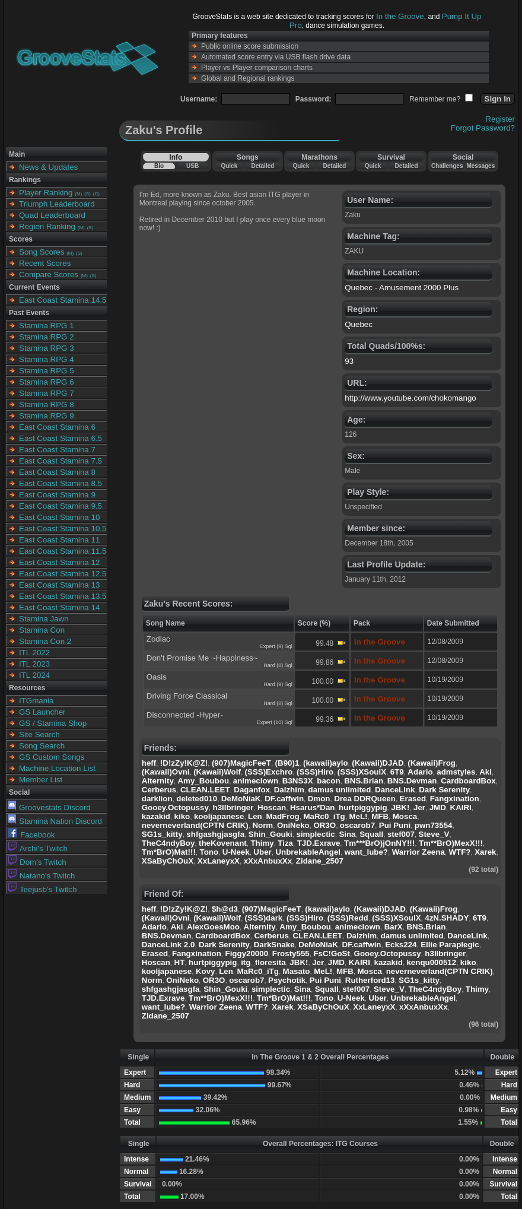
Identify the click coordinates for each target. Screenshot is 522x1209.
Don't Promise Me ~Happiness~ (202, 657)
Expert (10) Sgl (274, 722)
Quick (229, 166)
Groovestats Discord (49, 807)
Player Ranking (45, 192)
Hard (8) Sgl (277, 665)
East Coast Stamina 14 (59, 607)
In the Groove (400, 16)
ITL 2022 (34, 652)
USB (192, 166)
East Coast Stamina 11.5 (62, 551)
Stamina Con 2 (45, 641)
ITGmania (36, 700)
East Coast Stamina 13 (59, 584)
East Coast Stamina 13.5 (62, 596)
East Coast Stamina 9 (57, 494)
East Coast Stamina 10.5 (62, 528)
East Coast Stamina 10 (59, 517)
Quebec (359, 324)
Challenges (447, 166)
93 (349, 361)
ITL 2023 (34, 663)
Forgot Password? (483, 127)
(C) (96, 193)
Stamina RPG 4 (46, 359)
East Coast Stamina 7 (57, 449)
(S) (87, 193)
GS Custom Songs (51, 757)
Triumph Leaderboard (57, 203)
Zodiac (158, 638)
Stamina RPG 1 (46, 325)
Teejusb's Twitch (42, 889)
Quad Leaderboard (52, 215)
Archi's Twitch (38, 848)
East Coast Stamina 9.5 (60, 506)
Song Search (42, 745)
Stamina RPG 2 (46, 336)
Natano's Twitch (41, 875)
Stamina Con (42, 630)
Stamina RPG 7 (46, 393)
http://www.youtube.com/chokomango (410, 398)
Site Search (39, 734)
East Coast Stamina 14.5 (62, 300)
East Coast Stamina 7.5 (60, 460)
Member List (40, 779)
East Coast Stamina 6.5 (60, 438)
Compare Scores (48, 274)
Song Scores (41, 251)
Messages (480, 166)
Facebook (31, 834)
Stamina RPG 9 (46, 415)
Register (500, 119)
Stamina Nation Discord (55, 821)
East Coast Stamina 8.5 (60, 483)
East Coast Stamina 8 (57, 472)
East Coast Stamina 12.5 (62, 573)
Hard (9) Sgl (277, 684)
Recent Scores (45, 263)
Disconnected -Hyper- (185, 714)
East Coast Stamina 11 (59, 539)
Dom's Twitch (37, 862)
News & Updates (48, 167)
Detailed (262, 166)
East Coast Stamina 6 (57, 427)
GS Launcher (42, 711)
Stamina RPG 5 (46, 370)
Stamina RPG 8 (46, 404)
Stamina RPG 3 (46, 348)
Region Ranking (47, 226)
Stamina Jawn (44, 618)
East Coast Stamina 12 (59, 562)
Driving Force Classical (187, 695)
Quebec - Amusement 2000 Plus (402, 287)
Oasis (157, 676)
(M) (78, 193)
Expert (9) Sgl (276, 646)
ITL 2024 (34, 675)
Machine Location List (57, 768)
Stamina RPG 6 (46, 381)
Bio (159, 166)
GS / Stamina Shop (53, 723)
